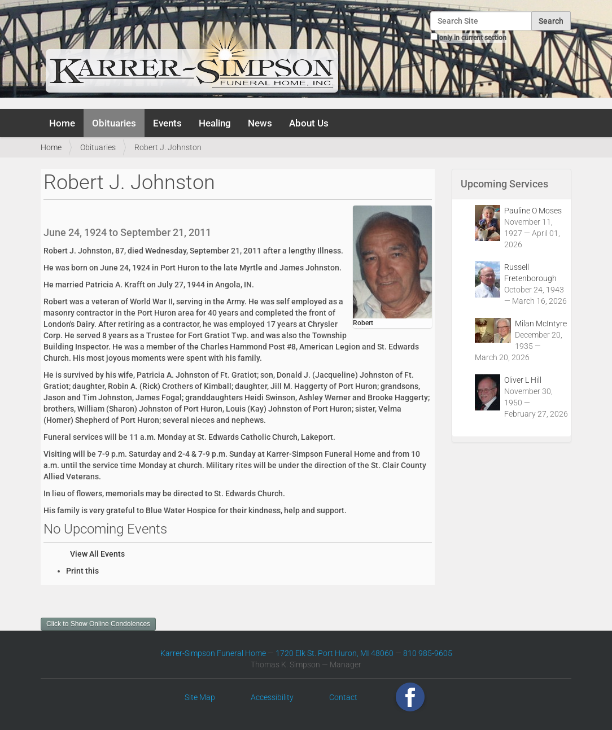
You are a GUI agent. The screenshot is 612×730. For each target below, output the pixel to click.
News (260, 123)
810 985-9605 (427, 653)
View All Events (97, 553)
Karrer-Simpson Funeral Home (213, 653)
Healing (215, 123)
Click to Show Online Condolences (98, 624)
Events (167, 123)
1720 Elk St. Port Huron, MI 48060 (335, 653)
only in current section (472, 38)
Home (62, 123)
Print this (82, 570)
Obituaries (114, 123)
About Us (309, 123)
